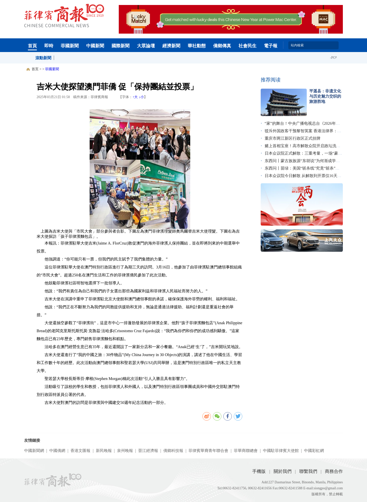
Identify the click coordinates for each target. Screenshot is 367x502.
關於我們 (283, 471)
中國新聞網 (34, 450)
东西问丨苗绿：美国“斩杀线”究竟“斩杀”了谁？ (306, 168)
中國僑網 (57, 450)
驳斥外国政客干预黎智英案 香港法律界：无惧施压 (309, 131)
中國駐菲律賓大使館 (281, 450)
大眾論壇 (146, 45)
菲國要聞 (52, 69)
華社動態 (197, 45)
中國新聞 (95, 45)
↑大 (135, 97)
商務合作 (334, 471)
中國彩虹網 (314, 450)
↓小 (141, 97)
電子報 (270, 45)
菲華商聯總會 (246, 450)
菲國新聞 (70, 45)
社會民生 (247, 45)
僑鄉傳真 (222, 45)
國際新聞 (120, 45)
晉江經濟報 (148, 450)
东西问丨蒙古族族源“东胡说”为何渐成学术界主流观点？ (314, 161)
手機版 (259, 471)
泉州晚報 (125, 450)
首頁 (32, 45)
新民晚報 (104, 450)
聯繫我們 (308, 471)
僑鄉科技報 (173, 450)
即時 (48, 45)
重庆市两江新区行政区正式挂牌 (292, 138)
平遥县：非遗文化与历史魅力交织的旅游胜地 (325, 96)
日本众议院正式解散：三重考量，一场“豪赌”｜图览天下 (314, 153)
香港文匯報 (80, 450)
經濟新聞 (171, 45)
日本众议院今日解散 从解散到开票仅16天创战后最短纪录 (315, 176)
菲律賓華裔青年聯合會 (208, 450)
